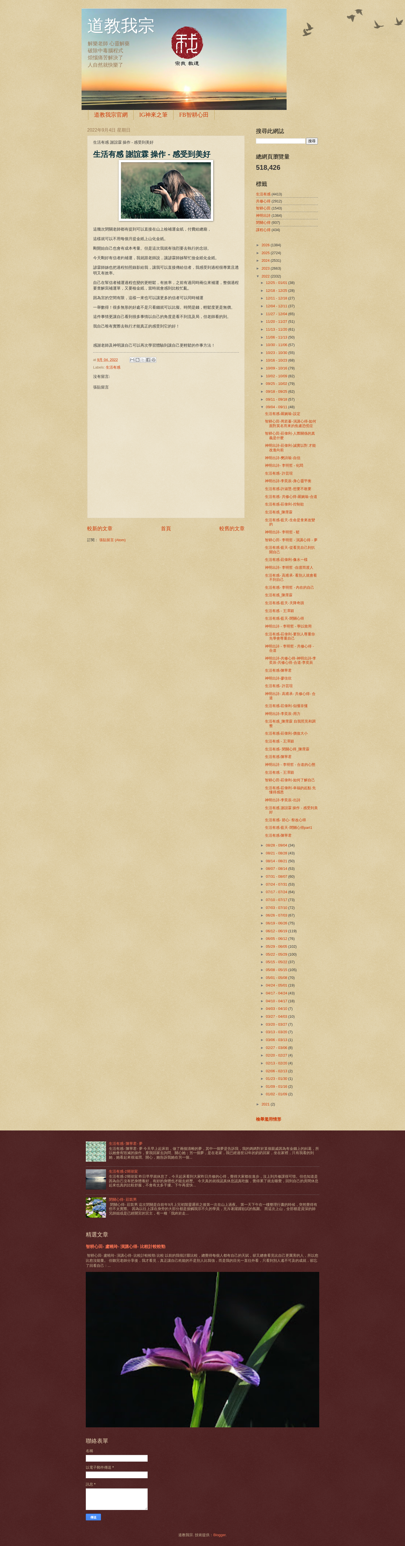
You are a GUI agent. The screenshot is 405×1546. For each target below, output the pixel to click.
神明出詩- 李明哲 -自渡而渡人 (289, 567)
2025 (266, 253)
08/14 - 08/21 (277, 861)
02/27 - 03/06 (277, 1048)
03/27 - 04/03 (277, 1016)
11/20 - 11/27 (277, 321)
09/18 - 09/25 (277, 391)
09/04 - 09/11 (277, 407)
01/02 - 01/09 (277, 1094)
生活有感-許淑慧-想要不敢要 (288, 489)
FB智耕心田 (193, 115)
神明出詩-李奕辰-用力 (282, 714)
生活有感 (113, 367)
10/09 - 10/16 (277, 368)
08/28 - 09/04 (277, 845)
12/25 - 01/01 (277, 283)
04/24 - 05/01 (277, 985)
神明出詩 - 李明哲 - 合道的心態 (290, 764)
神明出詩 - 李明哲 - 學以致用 (288, 626)
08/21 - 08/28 (277, 853)
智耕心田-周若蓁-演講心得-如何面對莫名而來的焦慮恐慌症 (290, 423)
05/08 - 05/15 (277, 970)
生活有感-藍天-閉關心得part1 (288, 827)
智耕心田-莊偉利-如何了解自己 (290, 780)
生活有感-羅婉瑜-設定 (282, 414)
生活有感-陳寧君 (278, 670)
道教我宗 (121, 26)
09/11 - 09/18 (277, 399)
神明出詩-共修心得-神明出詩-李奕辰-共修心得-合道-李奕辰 (290, 660)
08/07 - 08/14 (277, 868)
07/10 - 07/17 (277, 900)
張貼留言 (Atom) (112, 540)
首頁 (166, 528)
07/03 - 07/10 (277, 908)
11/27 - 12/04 (277, 314)
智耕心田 (263, 208)
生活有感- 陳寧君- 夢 (126, 1143)
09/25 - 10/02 (277, 384)
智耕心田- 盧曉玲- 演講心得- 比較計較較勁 (125, 1246)
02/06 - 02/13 (277, 1071)
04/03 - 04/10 (277, 1008)
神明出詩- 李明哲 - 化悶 (284, 465)
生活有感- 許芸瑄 (279, 473)
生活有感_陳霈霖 (278, 512)
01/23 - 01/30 (277, 1078)
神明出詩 (263, 215)
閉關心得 (263, 222)
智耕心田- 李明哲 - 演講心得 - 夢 (291, 540)
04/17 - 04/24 (277, 993)
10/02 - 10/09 (277, 376)
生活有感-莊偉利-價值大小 (286, 733)
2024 (266, 260)
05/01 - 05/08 (277, 978)
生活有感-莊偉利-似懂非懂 (286, 706)
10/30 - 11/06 (277, 345)
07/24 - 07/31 (277, 884)
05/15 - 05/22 (277, 962)
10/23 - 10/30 (277, 353)
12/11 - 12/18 (277, 298)
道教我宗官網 (111, 115)
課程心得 (263, 230)
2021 (266, 1104)
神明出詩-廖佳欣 (278, 678)
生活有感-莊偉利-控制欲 (284, 504)
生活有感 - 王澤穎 (279, 611)
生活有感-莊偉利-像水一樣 (286, 560)
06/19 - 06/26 (277, 923)
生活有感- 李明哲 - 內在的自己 (289, 587)
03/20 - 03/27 (277, 1024)
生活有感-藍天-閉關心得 (284, 618)
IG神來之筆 (153, 115)
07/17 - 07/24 (277, 892)
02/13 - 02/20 (277, 1063)
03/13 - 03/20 (277, 1032)
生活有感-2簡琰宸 (123, 1171)
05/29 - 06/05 (277, 946)
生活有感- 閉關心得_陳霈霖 (287, 749)
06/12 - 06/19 (277, 931)
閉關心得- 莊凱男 (123, 1199)
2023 (266, 268)
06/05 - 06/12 (277, 938)
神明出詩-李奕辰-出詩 (282, 800)
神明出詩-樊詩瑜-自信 (282, 458)
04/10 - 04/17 (277, 1001)
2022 (266, 276)
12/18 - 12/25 (277, 290)
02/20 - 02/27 (277, 1055)
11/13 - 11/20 (277, 329)
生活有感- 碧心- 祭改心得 (285, 820)
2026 (266, 245)
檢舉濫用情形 (268, 1119)
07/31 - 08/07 (277, 876)
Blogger (219, 1535)
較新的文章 (99, 528)
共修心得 (263, 201)
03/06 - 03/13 (277, 1040)
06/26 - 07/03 (277, 915)
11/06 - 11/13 (277, 337)
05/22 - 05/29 (277, 954)
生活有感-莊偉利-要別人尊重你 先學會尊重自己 (290, 636)
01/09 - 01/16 (277, 1086)
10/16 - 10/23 (277, 360)
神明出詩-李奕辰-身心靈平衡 (288, 481)
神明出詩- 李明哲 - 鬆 (282, 532)
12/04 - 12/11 (277, 306)
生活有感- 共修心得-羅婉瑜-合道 (291, 497)
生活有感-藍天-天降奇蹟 (284, 603)
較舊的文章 (232, 528)
